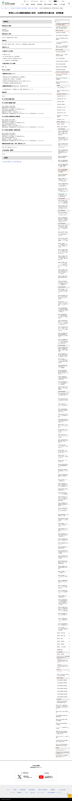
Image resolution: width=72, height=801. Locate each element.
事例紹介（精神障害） (61, 644)
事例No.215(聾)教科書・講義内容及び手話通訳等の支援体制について (63, 504)
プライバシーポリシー (41, 792)
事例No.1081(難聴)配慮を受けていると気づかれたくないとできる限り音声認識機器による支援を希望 (63, 341)
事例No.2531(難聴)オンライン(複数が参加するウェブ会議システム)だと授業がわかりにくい (63, 139)
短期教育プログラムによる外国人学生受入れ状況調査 (62, 55)
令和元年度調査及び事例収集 (62, 688)
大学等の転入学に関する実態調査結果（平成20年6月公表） (62, 741)
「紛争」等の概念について (61, 87)
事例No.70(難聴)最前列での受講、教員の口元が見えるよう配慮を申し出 (63, 535)
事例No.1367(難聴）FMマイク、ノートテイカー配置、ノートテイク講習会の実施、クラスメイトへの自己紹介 (63, 265)
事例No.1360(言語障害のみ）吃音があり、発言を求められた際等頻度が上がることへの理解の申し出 (63, 283)
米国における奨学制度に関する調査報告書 (62, 39)
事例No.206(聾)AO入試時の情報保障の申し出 (63, 489)
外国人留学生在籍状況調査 (60, 51)
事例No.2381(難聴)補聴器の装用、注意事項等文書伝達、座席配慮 (63, 170)
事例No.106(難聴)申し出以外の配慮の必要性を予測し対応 (63, 567)
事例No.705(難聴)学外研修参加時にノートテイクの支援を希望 (63, 388)
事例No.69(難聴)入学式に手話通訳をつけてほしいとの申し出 (63, 530)
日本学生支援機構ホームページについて (55, 792)
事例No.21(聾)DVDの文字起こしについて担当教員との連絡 (63, 415)
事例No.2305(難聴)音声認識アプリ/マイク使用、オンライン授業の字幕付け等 (63, 184)
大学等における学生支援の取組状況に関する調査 (62, 75)
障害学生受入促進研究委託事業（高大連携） (61, 724)
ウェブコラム (59, 671)
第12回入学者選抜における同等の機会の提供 (12, 161)
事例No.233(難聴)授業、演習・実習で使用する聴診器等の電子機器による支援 (63, 355)
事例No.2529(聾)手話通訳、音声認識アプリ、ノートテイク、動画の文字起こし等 (63, 190)
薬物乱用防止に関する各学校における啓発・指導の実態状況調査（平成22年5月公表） (62, 732)
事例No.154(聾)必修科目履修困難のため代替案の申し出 (63, 475)
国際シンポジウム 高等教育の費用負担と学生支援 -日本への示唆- (62, 47)
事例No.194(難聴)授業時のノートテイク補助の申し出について (63, 620)
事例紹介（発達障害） (61, 641)
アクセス (26, 792)
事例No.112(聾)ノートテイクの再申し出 (63, 461)
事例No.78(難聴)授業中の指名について (63, 544)
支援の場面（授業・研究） (61, 98)
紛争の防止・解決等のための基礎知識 (62, 91)
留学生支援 (33, 4)
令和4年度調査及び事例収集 (62, 680)
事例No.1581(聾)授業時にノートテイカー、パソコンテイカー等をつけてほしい (63, 213)
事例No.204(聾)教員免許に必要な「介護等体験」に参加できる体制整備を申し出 (63, 485)
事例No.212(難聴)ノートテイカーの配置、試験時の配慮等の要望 (63, 629)
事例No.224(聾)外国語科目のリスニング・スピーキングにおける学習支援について (63, 510)
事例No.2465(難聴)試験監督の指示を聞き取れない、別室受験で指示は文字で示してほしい (63, 152)
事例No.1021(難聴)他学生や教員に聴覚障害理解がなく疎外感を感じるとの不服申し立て (63, 335)
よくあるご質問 (62, 4)
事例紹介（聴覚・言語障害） (33, 8)
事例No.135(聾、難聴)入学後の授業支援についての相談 (63, 470)
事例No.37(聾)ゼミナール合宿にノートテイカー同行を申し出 (63, 425)
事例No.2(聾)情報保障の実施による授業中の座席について (63, 395)
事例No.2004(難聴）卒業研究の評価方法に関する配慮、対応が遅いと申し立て (63, 207)
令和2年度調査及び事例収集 (62, 685)
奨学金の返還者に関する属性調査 (62, 35)
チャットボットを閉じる (68, 794)
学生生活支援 (39, 4)
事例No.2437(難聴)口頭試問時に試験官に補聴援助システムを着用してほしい (63, 165)
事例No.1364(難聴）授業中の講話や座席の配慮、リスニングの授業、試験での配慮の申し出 (63, 258)
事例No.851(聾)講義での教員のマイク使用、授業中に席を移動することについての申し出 (63, 297)
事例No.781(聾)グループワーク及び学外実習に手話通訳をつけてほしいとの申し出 (63, 291)
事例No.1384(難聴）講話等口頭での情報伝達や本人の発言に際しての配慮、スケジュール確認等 (63, 271)
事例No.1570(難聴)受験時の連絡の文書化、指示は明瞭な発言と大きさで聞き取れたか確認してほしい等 (63, 219)
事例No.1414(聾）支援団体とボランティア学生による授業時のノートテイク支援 (63, 239)
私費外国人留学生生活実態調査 (61, 66)
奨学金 (27, 4)
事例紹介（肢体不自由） (61, 632)
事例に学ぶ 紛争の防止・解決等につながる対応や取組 (62, 675)
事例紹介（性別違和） (61, 654)
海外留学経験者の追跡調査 (60, 69)
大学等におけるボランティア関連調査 (62, 737)
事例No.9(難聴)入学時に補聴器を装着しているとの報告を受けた (63, 519)
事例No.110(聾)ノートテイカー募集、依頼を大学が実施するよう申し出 (63, 451)
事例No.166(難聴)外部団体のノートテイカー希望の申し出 (63, 592)
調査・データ (26, 1)
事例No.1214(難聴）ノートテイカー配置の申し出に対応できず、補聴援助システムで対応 (63, 245)
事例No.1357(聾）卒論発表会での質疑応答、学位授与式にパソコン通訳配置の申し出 (63, 227)
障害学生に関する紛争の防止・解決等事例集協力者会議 (62, 702)
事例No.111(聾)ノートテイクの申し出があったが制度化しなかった (63, 456)
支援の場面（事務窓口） (61, 104)
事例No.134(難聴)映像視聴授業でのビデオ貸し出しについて (63, 581)
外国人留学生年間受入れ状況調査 (62, 61)
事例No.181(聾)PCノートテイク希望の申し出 (63, 480)
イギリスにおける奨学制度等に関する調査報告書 (62, 43)
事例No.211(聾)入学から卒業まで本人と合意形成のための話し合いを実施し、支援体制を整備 (63, 498)
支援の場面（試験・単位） (61, 112)
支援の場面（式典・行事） (61, 107)
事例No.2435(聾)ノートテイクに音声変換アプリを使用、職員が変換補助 (63, 195)
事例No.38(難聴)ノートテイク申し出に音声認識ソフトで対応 (63, 524)
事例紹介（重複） (60, 638)
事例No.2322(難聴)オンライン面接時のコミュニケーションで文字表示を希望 (63, 179)
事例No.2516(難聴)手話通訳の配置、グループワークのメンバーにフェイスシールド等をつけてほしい (63, 145)
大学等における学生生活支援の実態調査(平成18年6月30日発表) (62, 745)
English (63, 1)
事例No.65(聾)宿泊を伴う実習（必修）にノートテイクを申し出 (63, 430)
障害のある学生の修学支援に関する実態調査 (62, 79)
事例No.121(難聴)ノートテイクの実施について (63, 572)
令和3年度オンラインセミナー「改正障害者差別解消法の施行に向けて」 (62, 666)
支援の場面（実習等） (61, 101)
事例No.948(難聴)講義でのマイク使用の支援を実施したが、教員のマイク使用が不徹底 (63, 316)
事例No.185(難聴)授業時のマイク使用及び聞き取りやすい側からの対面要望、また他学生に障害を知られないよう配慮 (63, 602)
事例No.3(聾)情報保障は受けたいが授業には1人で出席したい (63, 400)
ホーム (22, 4)
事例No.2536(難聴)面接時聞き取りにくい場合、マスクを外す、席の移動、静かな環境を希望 (63, 133)
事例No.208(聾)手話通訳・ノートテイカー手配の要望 (63, 493)
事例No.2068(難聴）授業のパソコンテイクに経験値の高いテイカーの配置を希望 (63, 202)
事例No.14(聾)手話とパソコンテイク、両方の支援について (63, 405)
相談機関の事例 (60, 649)
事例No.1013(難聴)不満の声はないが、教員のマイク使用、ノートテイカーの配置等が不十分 (63, 329)
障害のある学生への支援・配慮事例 (62, 712)
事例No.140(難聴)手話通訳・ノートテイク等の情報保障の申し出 (63, 586)
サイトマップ (12, 792)
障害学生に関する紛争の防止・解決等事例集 (19, 8)
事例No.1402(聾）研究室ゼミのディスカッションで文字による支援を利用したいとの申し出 (63, 234)
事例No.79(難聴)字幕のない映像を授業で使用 (63, 547)
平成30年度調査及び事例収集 (62, 691)
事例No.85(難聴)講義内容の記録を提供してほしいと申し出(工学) (63, 557)
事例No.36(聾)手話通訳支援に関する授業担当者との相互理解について (63, 420)
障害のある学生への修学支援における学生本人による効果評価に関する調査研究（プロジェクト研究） (62, 707)
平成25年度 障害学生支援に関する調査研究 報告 (62, 716)
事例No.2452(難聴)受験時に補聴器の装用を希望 (63, 157)
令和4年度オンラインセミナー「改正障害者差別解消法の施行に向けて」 (62, 661)
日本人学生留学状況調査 (60, 58)
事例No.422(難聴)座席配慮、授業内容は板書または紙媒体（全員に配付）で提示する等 (63, 372)
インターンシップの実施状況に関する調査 (62, 728)
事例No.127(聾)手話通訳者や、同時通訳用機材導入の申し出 (63, 465)
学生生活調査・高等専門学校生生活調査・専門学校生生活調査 (62, 28)
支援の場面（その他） (61, 119)
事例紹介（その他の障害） (61, 646)
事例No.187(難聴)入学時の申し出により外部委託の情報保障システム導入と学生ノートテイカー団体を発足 (63, 609)
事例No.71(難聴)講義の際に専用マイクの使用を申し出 (63, 540)
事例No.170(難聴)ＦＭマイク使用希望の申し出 (63, 596)
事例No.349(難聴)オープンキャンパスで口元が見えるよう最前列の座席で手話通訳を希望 (63, 361)
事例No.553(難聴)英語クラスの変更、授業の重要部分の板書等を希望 (63, 378)
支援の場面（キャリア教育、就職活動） (62, 116)
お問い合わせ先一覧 (34, 1)
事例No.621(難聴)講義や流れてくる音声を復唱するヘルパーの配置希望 (63, 383)
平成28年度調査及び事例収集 (62, 696)
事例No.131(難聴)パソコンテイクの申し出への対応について (63, 576)
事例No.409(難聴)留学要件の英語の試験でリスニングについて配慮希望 (63, 366)
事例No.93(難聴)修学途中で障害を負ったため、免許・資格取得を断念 (63, 562)
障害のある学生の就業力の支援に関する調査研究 (62, 720)
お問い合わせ (32, 792)
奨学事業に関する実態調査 (60, 32)
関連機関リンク (20, 792)
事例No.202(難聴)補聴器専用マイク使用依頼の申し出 (63, 624)
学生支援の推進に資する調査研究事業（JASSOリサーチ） (62, 756)
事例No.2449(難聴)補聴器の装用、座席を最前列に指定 (63, 161)
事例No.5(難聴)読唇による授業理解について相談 (63, 515)
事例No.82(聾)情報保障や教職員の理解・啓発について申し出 (63, 441)
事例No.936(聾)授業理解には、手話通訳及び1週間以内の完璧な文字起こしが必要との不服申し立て (63, 310)
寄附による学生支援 (47, 4)
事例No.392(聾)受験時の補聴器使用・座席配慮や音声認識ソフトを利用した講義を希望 (63, 349)
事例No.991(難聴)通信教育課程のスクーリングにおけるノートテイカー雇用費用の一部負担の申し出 (63, 322)
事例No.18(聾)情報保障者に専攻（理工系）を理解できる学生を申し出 (63, 410)
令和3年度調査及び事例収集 (62, 682)
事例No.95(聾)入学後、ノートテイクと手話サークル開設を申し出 (63, 446)
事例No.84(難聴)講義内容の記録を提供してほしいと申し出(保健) (63, 552)
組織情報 (55, 4)
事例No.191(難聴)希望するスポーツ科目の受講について (63, 614)
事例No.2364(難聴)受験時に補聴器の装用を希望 (63, 175)
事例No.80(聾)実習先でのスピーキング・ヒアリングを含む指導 (63, 436)
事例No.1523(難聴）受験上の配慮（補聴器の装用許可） (63, 277)
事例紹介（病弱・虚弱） (61, 635)
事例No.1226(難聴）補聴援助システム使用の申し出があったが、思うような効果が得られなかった (63, 251)
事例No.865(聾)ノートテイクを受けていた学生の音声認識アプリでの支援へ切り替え (63, 303)
